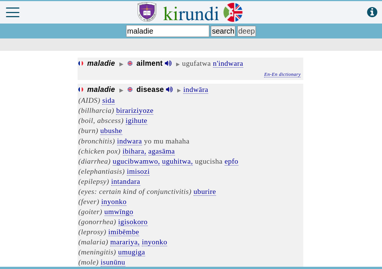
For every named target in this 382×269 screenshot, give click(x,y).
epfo (231, 161)
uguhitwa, (177, 161)
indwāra (195, 89)
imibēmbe (123, 232)
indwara (129, 141)
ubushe (111, 130)
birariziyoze (134, 110)
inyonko (113, 201)
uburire (205, 191)
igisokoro (133, 221)
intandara (125, 181)
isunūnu (113, 262)
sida (108, 100)
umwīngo (119, 211)
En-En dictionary (282, 74)
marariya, (125, 242)
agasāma (161, 151)
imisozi (138, 171)
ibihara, (135, 151)
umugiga (131, 252)
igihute (136, 120)
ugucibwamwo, (136, 161)
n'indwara (228, 63)
